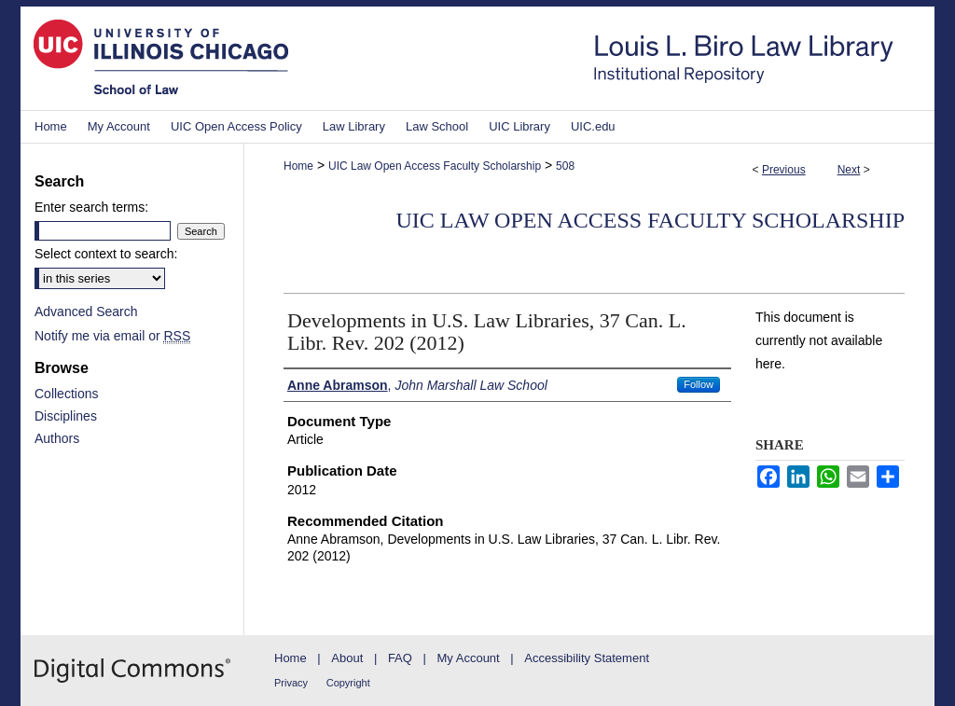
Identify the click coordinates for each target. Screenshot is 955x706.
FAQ (400, 658)
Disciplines (66, 415)
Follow (698, 384)
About (347, 658)
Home (298, 166)
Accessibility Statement (586, 658)
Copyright (348, 682)
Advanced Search (86, 311)
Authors (57, 438)
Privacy (291, 682)
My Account (468, 658)
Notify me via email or (112, 335)
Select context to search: (106, 253)
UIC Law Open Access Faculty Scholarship (434, 166)
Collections (66, 393)
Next (849, 169)
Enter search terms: (91, 207)
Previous (784, 169)
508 (565, 166)
